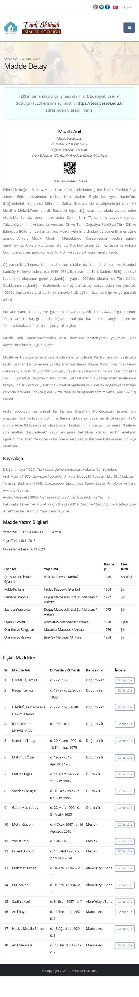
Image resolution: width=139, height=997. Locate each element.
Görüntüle (125, 680)
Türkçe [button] (122, 7)
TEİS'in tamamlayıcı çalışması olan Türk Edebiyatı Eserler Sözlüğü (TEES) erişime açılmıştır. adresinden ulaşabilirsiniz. (69, 103)
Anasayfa (10, 59)
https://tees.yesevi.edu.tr (99, 103)
